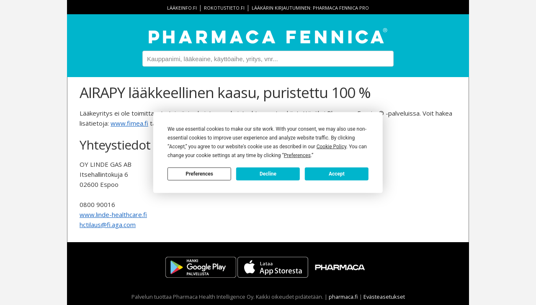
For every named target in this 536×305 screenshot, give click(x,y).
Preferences (199, 173)
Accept (337, 173)
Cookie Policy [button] (331, 147)
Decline (268, 173)
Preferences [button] (297, 155)
